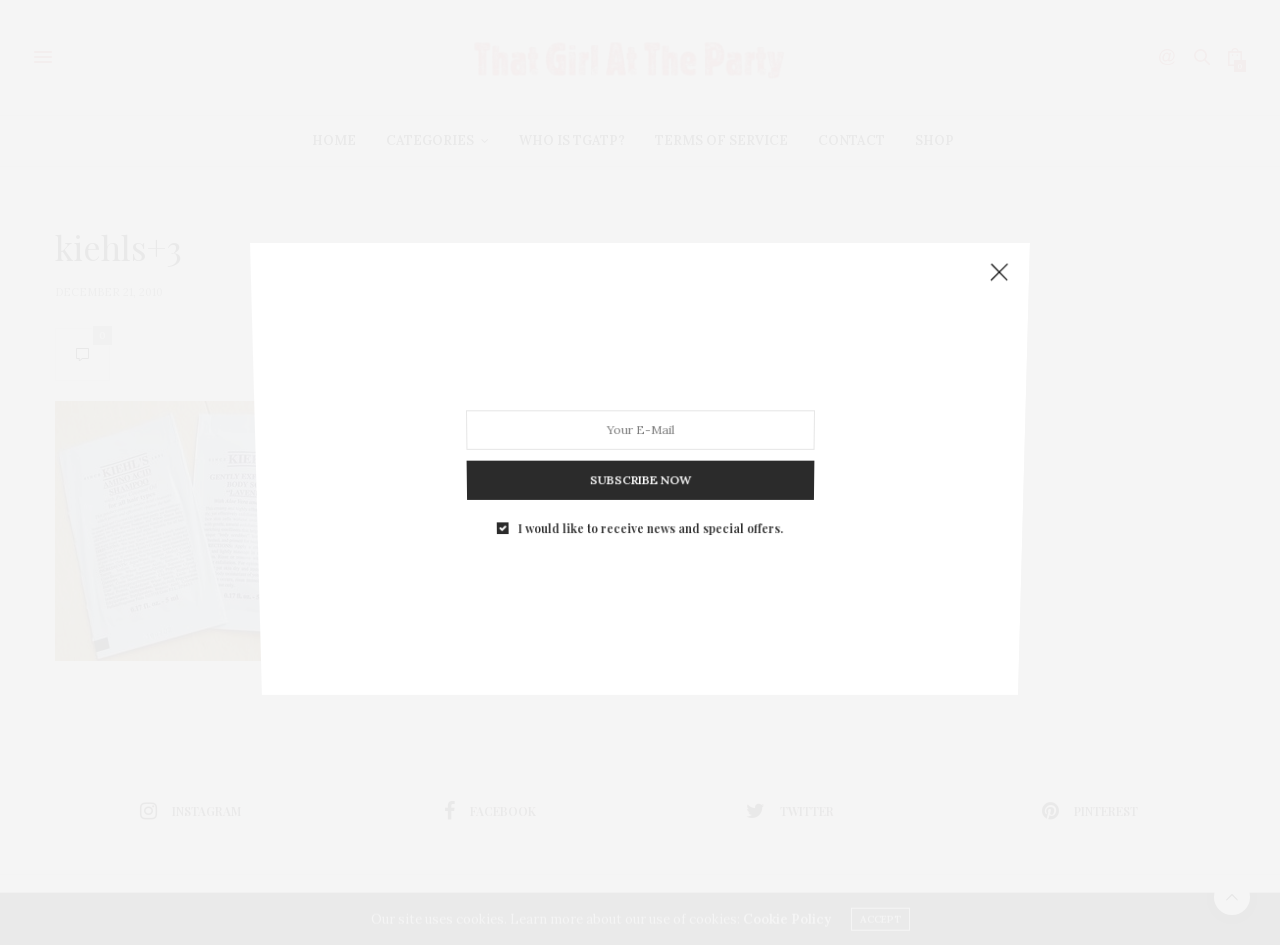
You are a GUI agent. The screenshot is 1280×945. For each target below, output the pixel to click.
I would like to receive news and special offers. (650, 511)
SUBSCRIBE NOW (640, 467)
